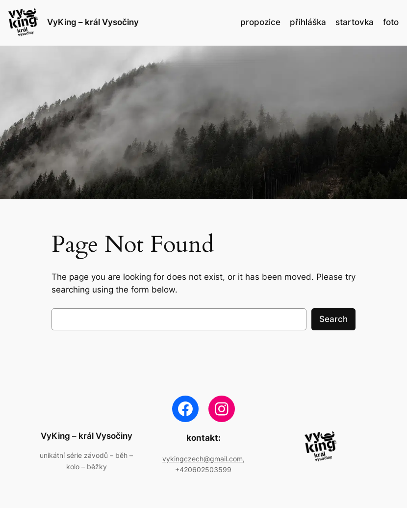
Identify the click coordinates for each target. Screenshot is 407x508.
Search (333, 319)
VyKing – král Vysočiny (93, 22)
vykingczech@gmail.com (202, 459)
